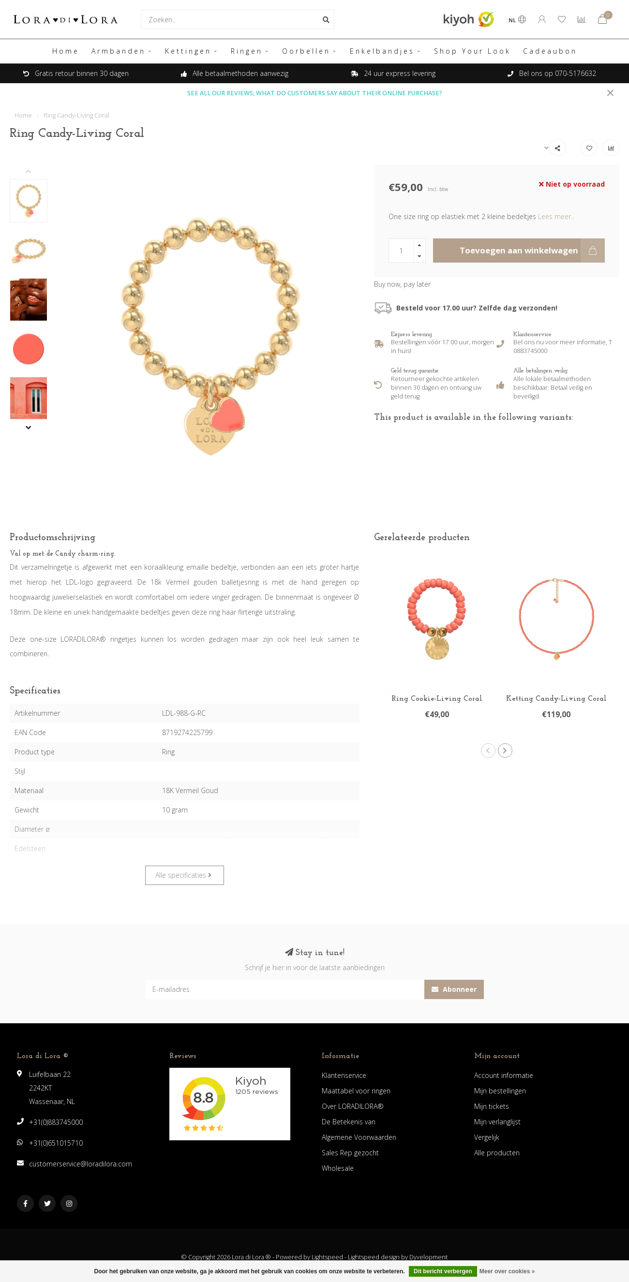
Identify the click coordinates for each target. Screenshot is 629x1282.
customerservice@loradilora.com (80, 1163)
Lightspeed (327, 1257)
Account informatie (503, 1075)
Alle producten (497, 1152)
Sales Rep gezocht (350, 1152)
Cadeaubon (550, 51)
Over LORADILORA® (353, 1106)
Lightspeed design (374, 1257)
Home (65, 51)
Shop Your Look (472, 51)
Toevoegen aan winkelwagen (532, 250)
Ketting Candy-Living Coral (556, 699)
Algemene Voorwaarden (359, 1137)
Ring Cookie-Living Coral (436, 699)
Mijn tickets (491, 1106)
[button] (36, 172)
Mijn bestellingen (500, 1090)
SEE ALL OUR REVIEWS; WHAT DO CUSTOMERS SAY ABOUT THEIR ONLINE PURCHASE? (314, 93)
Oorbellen (306, 51)
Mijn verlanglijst (497, 1121)
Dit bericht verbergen (443, 1271)
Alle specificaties (183, 875)
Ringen (247, 51)
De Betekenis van (348, 1121)
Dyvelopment (428, 1257)
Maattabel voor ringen (356, 1090)
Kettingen (188, 51)
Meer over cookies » (507, 1271)
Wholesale (338, 1168)
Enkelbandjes (382, 51)
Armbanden (118, 51)
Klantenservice (344, 1075)
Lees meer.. (556, 216)
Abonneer (454, 989)
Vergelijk (486, 1137)
